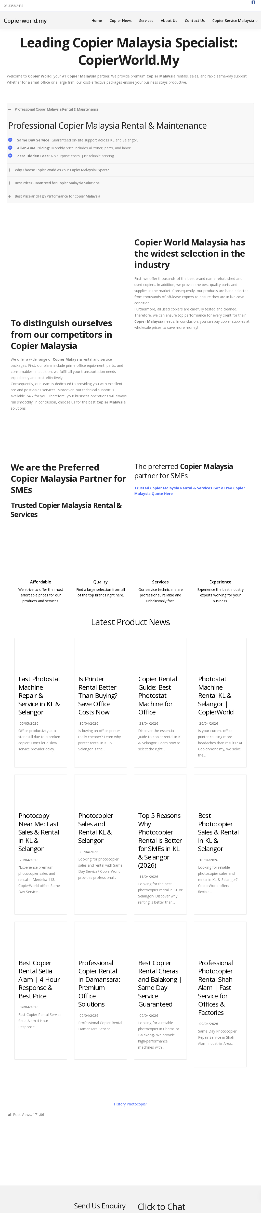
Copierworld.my (25, 20)
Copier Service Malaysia (233, 20)
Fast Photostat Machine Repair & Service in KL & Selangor (39, 695)
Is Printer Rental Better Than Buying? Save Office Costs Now (98, 695)
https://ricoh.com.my (101, 606)
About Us (169, 20)
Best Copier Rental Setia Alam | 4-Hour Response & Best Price (39, 979)
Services (146, 20)
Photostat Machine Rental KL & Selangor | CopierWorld (215, 695)
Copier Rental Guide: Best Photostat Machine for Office (157, 695)
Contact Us (195, 20)
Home (97, 20)
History (130, 1104)
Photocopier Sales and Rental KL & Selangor (95, 828)
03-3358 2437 (13, 6)
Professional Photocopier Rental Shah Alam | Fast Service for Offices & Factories (215, 987)
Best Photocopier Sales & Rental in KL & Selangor (218, 832)
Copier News (121, 20)
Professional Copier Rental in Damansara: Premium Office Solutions (99, 983)
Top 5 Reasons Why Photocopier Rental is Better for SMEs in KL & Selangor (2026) (160, 840)
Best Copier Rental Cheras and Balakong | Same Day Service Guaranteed (160, 983)
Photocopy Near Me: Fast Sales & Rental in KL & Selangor (38, 832)
